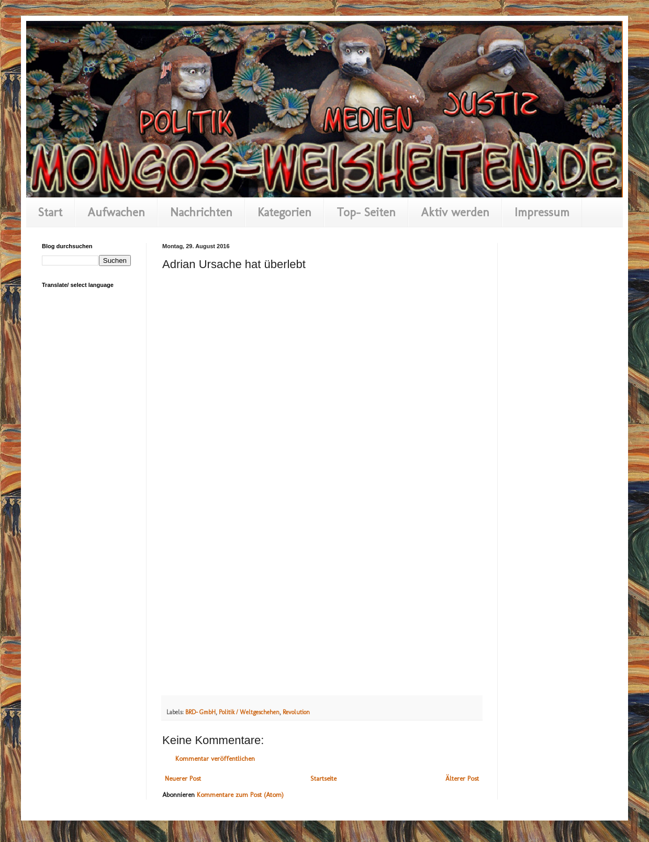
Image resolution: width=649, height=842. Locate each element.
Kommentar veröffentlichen (215, 758)
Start (50, 212)
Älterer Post (462, 778)
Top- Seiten (366, 212)
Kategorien (284, 212)
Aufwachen (116, 212)
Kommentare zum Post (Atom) (240, 795)
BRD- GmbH (200, 712)
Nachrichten (201, 212)
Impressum (541, 212)
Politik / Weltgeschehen (249, 712)
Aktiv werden (455, 212)
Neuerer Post (183, 778)
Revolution (296, 712)
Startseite (323, 778)
